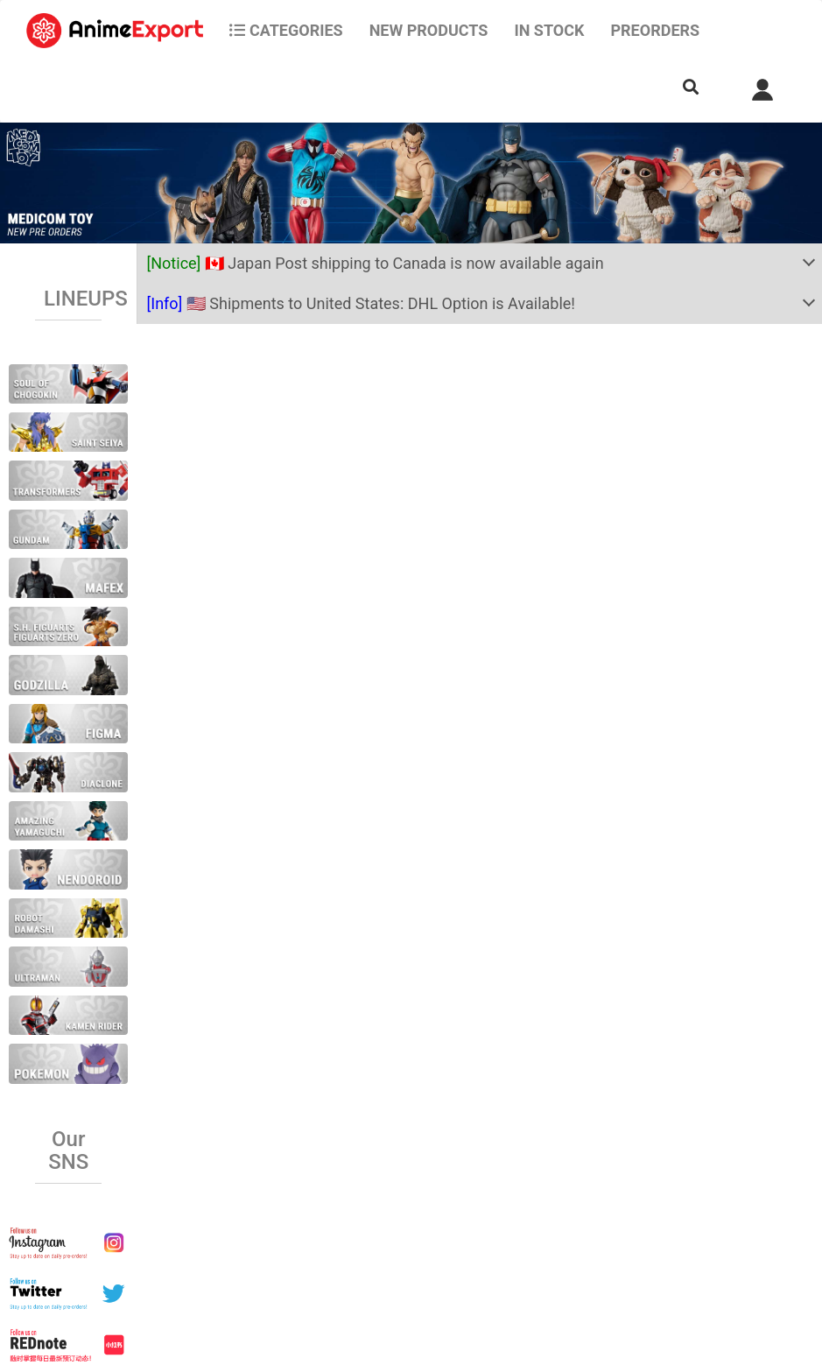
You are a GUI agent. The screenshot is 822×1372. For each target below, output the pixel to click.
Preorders (654, 30)
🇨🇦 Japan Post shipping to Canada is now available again (374, 263)
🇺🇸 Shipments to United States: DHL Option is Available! (360, 303)
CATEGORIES (285, 30)
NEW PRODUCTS (428, 30)
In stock (549, 30)
